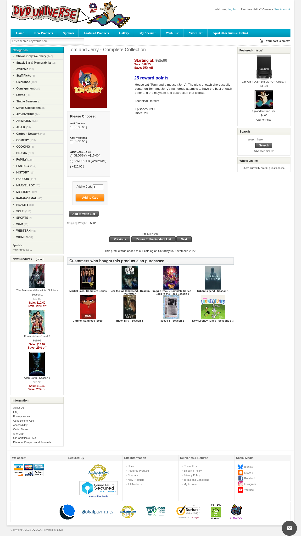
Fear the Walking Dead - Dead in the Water (130, 292)
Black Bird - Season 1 (129, 320)
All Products (135, 484)
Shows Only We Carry (31, 56)
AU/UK (20, 127)
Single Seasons (27, 101)
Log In (231, 9)
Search (244, 131)
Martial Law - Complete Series (88, 291)
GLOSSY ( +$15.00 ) (87, 155)
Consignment (25, 88)
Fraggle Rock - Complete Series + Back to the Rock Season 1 (171, 292)
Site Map (18, 433)
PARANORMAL (26, 198)
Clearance (23, 82)
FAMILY (21, 159)
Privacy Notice (21, 416)
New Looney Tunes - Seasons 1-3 (213, 320)
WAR (19, 224)
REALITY (22, 205)
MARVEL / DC (25, 185)
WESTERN (23, 230)
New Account (282, 9)
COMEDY (22, 140)
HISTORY (22, 172)
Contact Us (190, 466)
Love (60, 529)
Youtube (249, 489)
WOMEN (22, 237)
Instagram (250, 484)
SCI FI (20, 211)
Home (20, 33)
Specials (68, 33)
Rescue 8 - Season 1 (171, 320)
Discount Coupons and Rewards (32, 442)
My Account (147, 33)
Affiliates (22, 69)
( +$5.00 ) (80, 127)
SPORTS (22, 217)
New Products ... (22, 249)
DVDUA (36, 529)
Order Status (20, 429)
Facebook (250, 478)
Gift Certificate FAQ (24, 437)
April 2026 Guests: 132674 (230, 33)
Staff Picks (23, 75)
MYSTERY (23, 192)
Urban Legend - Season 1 (213, 291)
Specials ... (18, 245)
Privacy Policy (192, 475)
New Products (43, 33)
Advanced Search (263, 151)
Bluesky (248, 466)
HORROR (22, 179)
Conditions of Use (23, 420)
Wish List (172, 33)
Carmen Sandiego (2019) (88, 320)
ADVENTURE (25, 114)
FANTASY (22, 166)
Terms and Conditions (196, 479)
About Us (18, 407)
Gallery (124, 33)
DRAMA (21, 153)
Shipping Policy (193, 470)
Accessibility (20, 425)
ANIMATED (23, 121)
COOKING (23, 146)
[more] (38, 259)
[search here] (264, 139)
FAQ (15, 412)
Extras (20, 95)
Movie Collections (28, 108)
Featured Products (96, 33)
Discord (248, 472)
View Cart (196, 33)
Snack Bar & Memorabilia (33, 62)
